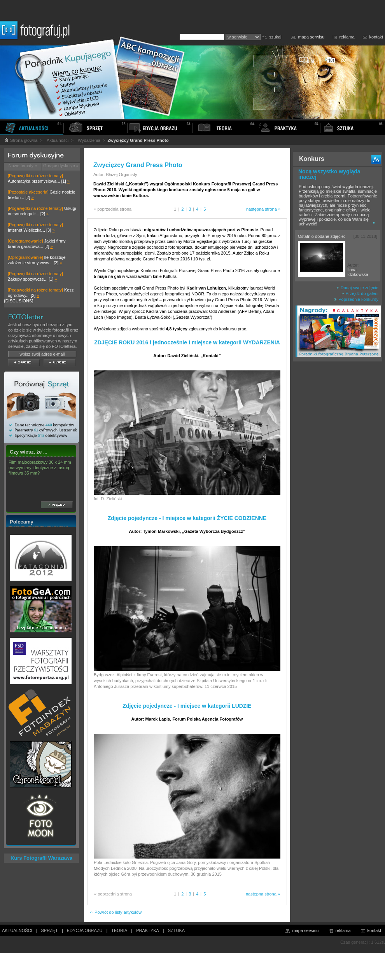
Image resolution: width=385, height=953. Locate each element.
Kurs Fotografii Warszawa (41, 858)
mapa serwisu (311, 37)
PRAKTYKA (147, 930)
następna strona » (263, 209)
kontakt (376, 37)
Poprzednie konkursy (356, 299)
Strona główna (20, 140)
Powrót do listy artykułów (115, 912)
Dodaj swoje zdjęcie (357, 287)
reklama (346, 37)
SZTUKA (176, 930)
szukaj (275, 37)
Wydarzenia (89, 140)
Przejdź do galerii (359, 293)
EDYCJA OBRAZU (85, 930)
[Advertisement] (337, 487)
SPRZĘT (49, 930)
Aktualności (57, 140)
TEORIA (119, 930)
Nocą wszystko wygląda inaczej (329, 174)
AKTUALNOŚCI (17, 930)
